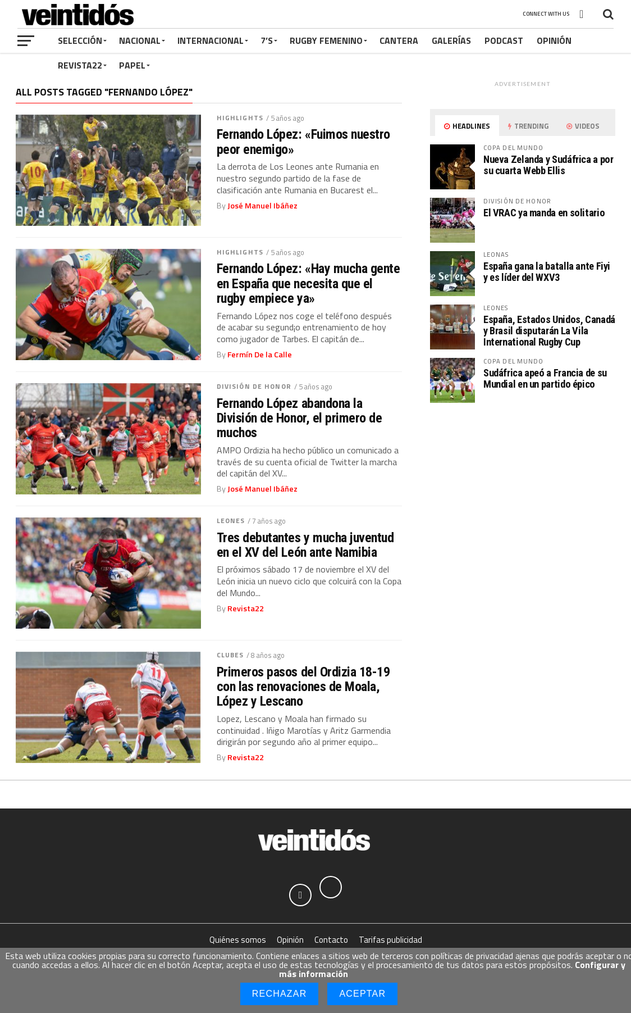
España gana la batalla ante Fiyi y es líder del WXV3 (546, 271)
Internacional (210, 40)
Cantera (398, 40)
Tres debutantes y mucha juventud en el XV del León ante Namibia (305, 545)
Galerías (451, 40)
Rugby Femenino (326, 40)
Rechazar (279, 993)
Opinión (554, 40)
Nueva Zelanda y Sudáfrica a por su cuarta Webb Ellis (548, 164)
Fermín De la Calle (259, 354)
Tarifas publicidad (390, 939)
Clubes (230, 654)
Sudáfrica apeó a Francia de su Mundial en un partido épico (545, 378)
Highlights (240, 117)
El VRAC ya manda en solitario (544, 213)
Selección (80, 40)
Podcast (503, 40)
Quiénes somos (237, 939)
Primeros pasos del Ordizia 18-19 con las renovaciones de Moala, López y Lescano (303, 687)
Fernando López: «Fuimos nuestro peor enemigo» (303, 142)
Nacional (140, 40)
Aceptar (362, 993)
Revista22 (80, 65)
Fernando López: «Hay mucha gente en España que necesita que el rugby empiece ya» (308, 283)
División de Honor (254, 386)
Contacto (331, 939)
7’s (266, 40)
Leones (231, 520)
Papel (132, 65)
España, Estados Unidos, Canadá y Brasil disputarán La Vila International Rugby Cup (549, 331)
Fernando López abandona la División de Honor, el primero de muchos (299, 418)
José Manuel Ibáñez (262, 205)
